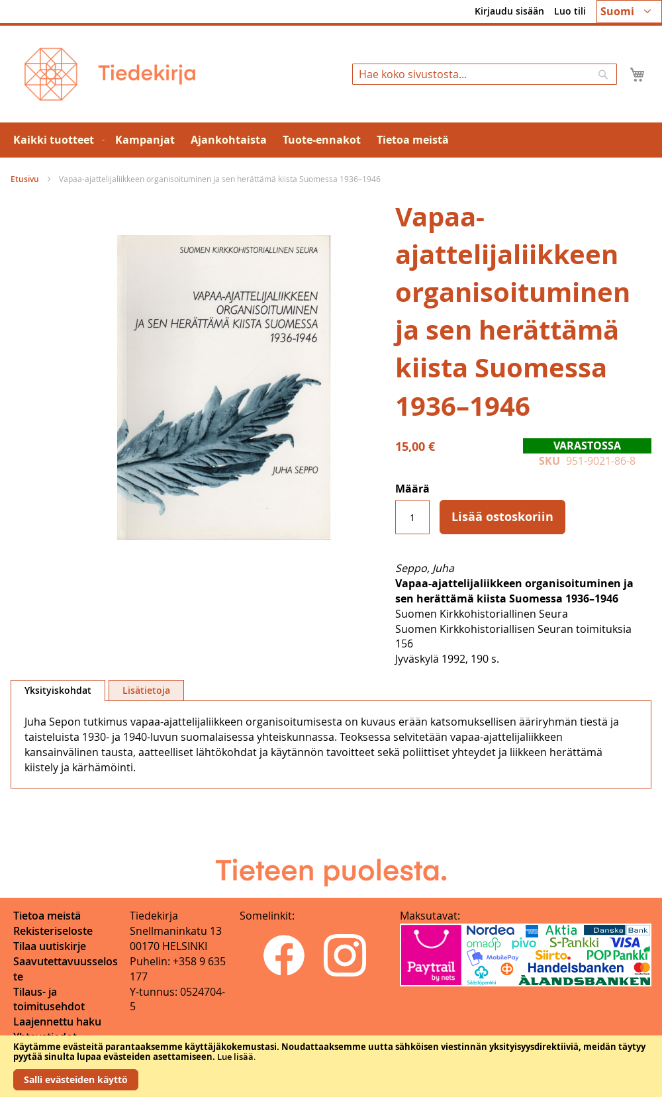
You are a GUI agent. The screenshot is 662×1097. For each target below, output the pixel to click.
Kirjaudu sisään (509, 11)
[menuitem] (56, 140)
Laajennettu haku (57, 1021)
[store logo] (109, 74)
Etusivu (25, 179)
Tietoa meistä (47, 915)
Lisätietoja (146, 690)
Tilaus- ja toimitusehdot (49, 999)
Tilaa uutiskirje (49, 946)
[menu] (331, 140)
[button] (629, 11)
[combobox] (484, 74)
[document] (331, 1066)
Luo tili (570, 11)
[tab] (58, 690)
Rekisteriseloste (53, 931)
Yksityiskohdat (57, 690)
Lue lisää (235, 1057)
